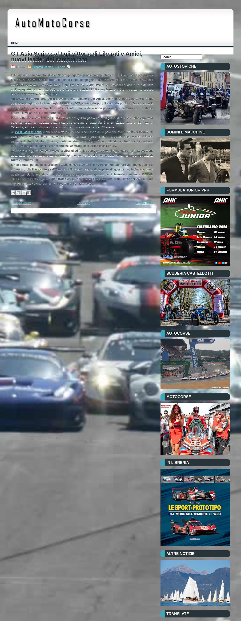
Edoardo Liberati (43, 66)
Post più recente (21, 202)
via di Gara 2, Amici (28, 131)
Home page (83, 202)
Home (15, 43)
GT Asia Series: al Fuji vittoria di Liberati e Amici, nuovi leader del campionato (76, 56)
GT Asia (60, 66)
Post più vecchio (145, 202)
